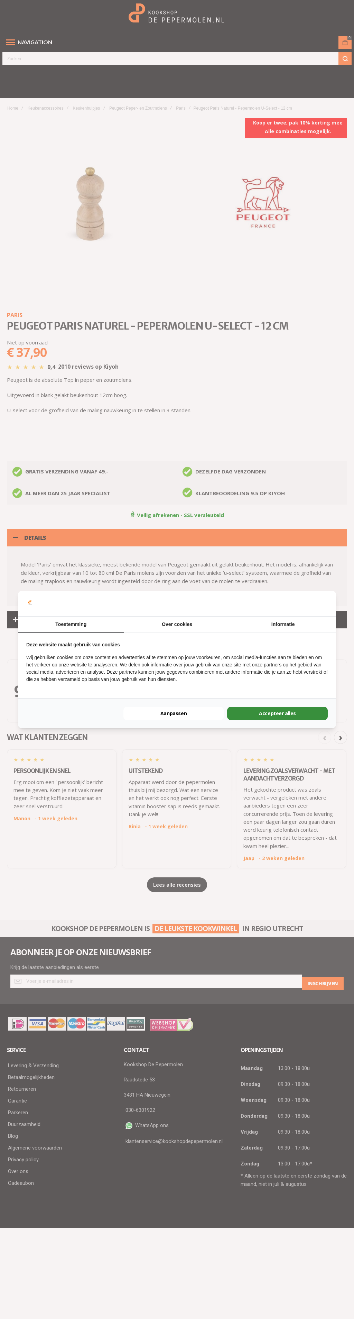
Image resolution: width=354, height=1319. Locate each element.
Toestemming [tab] (70, 624)
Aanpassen (173, 713)
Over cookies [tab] (177, 624)
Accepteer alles (278, 713)
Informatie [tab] (283, 624)
